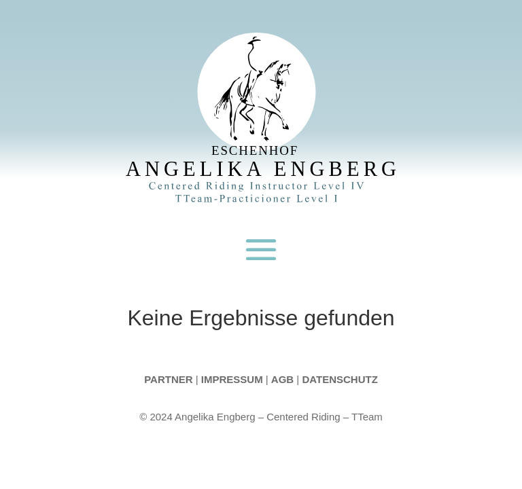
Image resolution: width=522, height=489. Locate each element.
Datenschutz (339, 379)
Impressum (232, 379)
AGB (282, 379)
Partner (168, 379)
